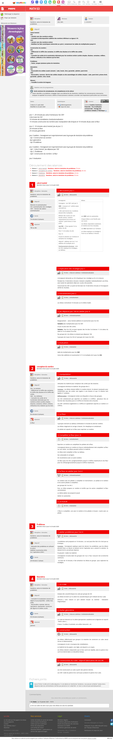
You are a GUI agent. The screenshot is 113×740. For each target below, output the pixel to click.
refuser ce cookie (91, 738)
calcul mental (42, 168)
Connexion (87, 720)
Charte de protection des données (68, 724)
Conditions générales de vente (67, 727)
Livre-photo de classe (37, 727)
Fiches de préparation (37, 726)
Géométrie (41, 175)
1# (30, 702)
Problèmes (41, 173)
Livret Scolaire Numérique (39, 722)
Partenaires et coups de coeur (93, 730)
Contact (6, 724)
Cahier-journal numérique (39, 724)
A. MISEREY (88, 22)
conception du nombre (45, 171)
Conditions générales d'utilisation (68, 722)
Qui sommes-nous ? (10, 726)
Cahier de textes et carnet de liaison (42, 720)
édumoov (6, 727)
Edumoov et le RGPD (64, 726)
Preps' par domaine (8, 18)
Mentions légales (63, 720)
